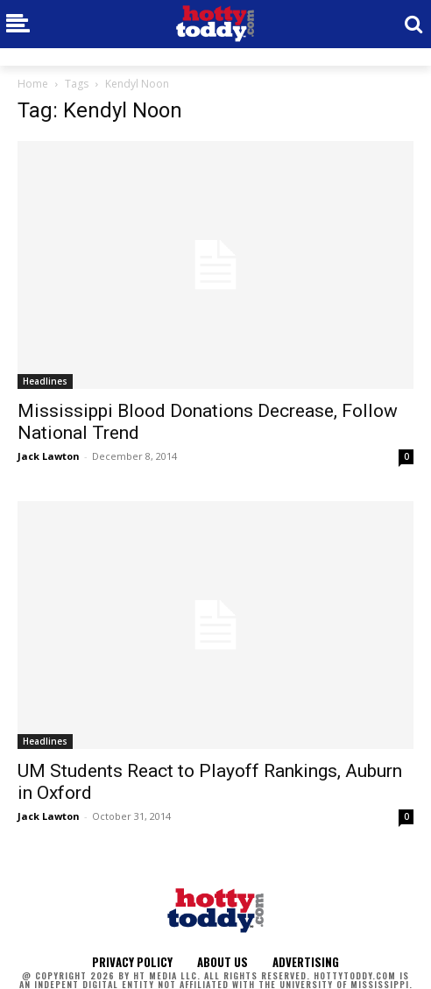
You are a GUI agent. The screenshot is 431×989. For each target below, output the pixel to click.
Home (33, 83)
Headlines (45, 381)
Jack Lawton (49, 456)
